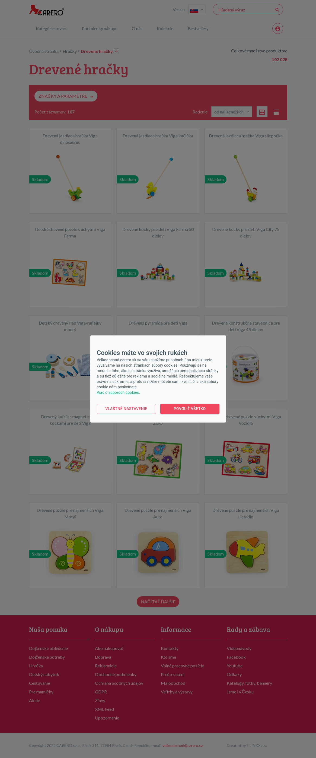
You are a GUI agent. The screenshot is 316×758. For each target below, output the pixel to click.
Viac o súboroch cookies (118, 392)
